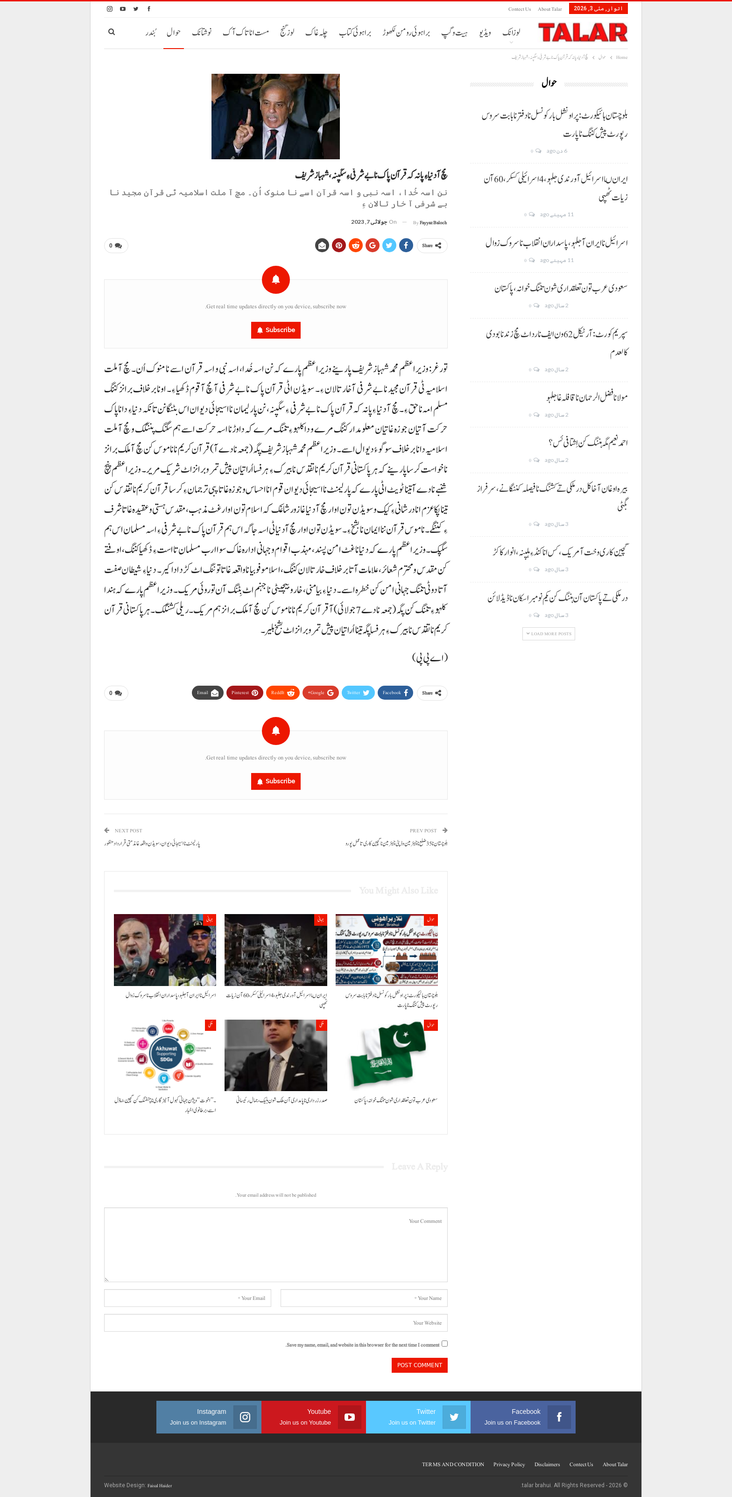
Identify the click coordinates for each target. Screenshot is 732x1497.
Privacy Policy (509, 1461)
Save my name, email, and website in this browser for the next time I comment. (362, 1341)
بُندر (150, 33)
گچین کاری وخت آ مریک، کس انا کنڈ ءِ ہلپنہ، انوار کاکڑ (560, 552)
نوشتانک (201, 33)
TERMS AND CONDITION (453, 1461)
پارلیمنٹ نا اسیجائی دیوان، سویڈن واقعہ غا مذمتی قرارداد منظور (152, 840)
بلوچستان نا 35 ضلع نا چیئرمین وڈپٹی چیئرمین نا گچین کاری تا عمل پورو (396, 840)
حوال (174, 33)
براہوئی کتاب (355, 33)
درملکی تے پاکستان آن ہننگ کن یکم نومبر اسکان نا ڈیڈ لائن (557, 598)
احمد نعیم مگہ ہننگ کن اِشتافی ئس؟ (588, 443)
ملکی (321, 1021)
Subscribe (280, 328)
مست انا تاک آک (246, 33)
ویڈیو (485, 33)
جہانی (320, 916)
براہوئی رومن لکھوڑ (406, 33)
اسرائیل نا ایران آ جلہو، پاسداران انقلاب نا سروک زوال (557, 243)
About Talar (550, 9)
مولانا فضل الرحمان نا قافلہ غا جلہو (587, 398)
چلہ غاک (316, 33)
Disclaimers (547, 1461)
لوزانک (511, 33)
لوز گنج (287, 33)
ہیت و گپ (454, 33)
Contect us (519, 9)
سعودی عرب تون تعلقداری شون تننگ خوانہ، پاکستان (561, 289)
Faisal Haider (160, 1482)
